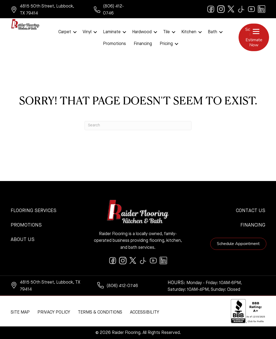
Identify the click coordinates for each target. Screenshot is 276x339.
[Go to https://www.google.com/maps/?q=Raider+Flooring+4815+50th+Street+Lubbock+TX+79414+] (47, 10)
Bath (212, 32)
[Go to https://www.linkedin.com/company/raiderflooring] (261, 9)
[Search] (138, 125)
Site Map (20, 312)
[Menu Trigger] (256, 32)
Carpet (64, 32)
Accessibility (144, 312)
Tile (166, 32)
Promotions (114, 44)
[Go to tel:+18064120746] (113, 10)
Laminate (112, 32)
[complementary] (237, 309)
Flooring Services (33, 210)
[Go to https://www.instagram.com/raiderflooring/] (221, 9)
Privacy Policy (53, 312)
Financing (143, 44)
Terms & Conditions (100, 312)
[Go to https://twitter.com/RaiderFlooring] (231, 9)
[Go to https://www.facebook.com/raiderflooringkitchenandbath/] (210, 9)
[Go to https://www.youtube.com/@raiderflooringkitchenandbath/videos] (251, 9)
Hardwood (142, 32)
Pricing (166, 44)
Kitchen (188, 32)
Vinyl (87, 32)
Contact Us (250, 210)
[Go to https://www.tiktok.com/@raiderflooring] (241, 9)
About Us (22, 239)
